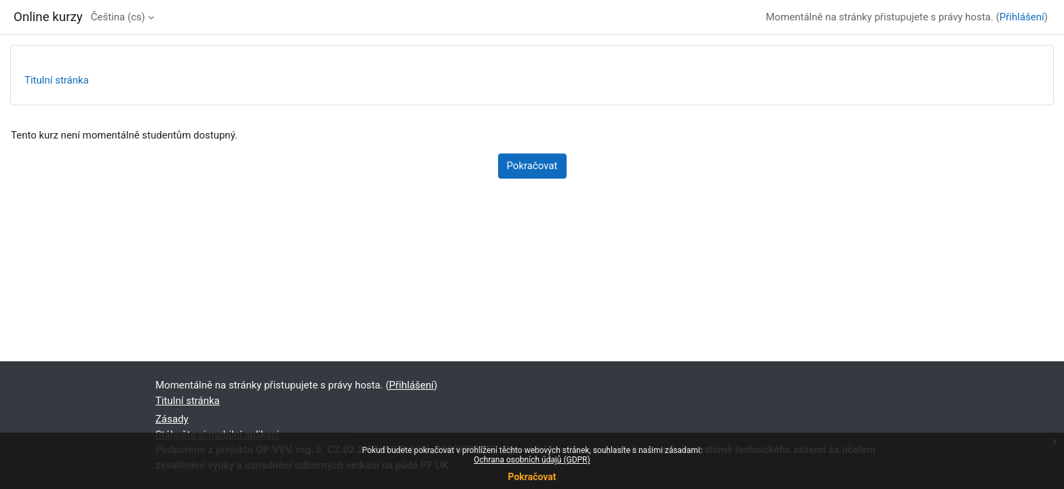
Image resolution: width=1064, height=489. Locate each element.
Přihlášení (1022, 17)
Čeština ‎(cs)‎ (118, 17)
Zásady (172, 419)
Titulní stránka (56, 80)
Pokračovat (532, 476)
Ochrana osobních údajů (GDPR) (532, 460)
